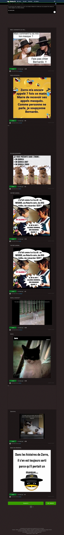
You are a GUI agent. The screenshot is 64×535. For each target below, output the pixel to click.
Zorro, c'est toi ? (15, 297)
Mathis (20, 188)
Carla (20, 443)
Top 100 (24, 1)
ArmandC (20, 122)
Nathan (20, 383)
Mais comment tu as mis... (18, 29)
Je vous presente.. (15, 153)
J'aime (13, 69)
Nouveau (30, 1)
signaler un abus (51, 70)
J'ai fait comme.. (15, 193)
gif (12, 3)
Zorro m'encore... (15, 75)
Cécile (20, 241)
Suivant (25, 503)
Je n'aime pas (20, 69)
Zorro (12, 334)
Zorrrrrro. (13, 411)
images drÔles (17, 3)
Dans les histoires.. (16, 447)
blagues (9, 3)
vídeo (22, 3)
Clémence (20, 329)
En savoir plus (11, 10)
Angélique (20, 71)
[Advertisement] (32, 21)
